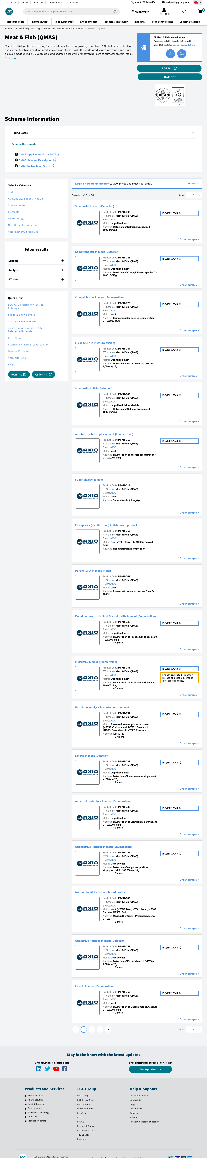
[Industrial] (26, 1108)
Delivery (134, 1104)
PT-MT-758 (124, 431)
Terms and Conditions (99, 1149)
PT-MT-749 (124, 889)
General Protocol (18, 342)
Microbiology (16, 210)
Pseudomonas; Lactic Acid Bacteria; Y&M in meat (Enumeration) (135, 607)
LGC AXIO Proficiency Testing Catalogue (26, 297)
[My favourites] (185, 11)
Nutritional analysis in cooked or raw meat (116, 698)
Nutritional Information (22, 216)
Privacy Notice (122, 1149)
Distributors (136, 1100)
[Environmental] (26, 1100)
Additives (14, 183)
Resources (38, 2)
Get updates (148, 1061)
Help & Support (55, 2)
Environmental (35, 1099)
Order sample (188, 230)
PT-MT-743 (124, 249)
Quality (24, 2)
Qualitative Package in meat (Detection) (113, 931)
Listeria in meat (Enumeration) (104, 977)
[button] (103, 124)
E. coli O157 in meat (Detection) (105, 333)
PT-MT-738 (124, 798)
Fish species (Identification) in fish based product (121, 516)
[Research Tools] (26, 1087)
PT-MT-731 (124, 704)
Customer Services (139, 1087)
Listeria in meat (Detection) (101, 746)
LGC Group (83, 1087)
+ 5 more (113, 958)
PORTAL (150, 68)
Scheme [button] (36, 252)
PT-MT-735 (124, 659)
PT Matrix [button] (36, 271)
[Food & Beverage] (26, 1095)
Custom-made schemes (22, 312)
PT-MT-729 (124, 476)
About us (11, 2)
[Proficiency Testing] (26, 1112)
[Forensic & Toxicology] (26, 1104)
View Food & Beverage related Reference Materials (26, 321)
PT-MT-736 (124, 203)
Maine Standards (86, 1100)
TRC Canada (83, 1126)
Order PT (187, 68)
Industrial (33, 1108)
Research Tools (35, 1087)
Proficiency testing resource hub (28, 336)
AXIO (113, 211)
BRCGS (80, 1113)
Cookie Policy (141, 1149)
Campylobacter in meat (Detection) (108, 242)
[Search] (112, 11)
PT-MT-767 (124, 567)
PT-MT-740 (124, 385)
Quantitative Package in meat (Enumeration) (117, 837)
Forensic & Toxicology (38, 1103)
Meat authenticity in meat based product (114, 883)
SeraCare (82, 1104)
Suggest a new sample (21, 306)
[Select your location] (197, 2)
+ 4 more (113, 634)
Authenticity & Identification (25, 190)
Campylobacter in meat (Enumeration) (111, 288)
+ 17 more (113, 728)
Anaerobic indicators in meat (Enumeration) (117, 792)
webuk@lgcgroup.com (178, 2)
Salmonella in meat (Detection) (104, 197)
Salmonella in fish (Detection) (103, 379)
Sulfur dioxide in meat (96, 470)
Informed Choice (86, 1117)
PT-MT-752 (124, 522)
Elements (13, 203)
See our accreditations (184, 45)
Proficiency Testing (28, 28)
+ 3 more (113, 679)
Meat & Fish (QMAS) (127, 207)
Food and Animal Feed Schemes (64, 28)
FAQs (11, 356)
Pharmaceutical (36, 1091)
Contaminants (16, 196)
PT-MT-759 (124, 983)
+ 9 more (113, 864)
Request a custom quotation (144, 1113)
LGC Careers (83, 1095)
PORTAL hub (15, 329)
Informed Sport (85, 1121)
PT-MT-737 (124, 752)
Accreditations (17, 349)
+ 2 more (113, 773)
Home (8, 28)
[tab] (103, 124)
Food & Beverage (36, 1095)
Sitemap (134, 1108)
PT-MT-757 (124, 938)
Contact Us (135, 1091)
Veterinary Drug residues (23, 223)
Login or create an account (92, 175)
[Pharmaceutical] (26, 1091)
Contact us (73, 2)
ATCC (79, 1108)
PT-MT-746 (124, 613)
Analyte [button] (36, 261)
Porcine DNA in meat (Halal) (102, 561)
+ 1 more (113, 913)
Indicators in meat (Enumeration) (106, 652)
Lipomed (82, 1130)
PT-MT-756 (124, 844)
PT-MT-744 (124, 340)
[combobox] (68, 11)
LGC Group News (86, 1091)
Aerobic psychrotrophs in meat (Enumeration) (118, 425)
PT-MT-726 (124, 294)
